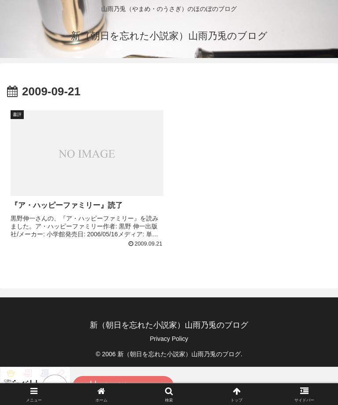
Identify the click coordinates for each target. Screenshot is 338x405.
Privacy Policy (169, 338)
